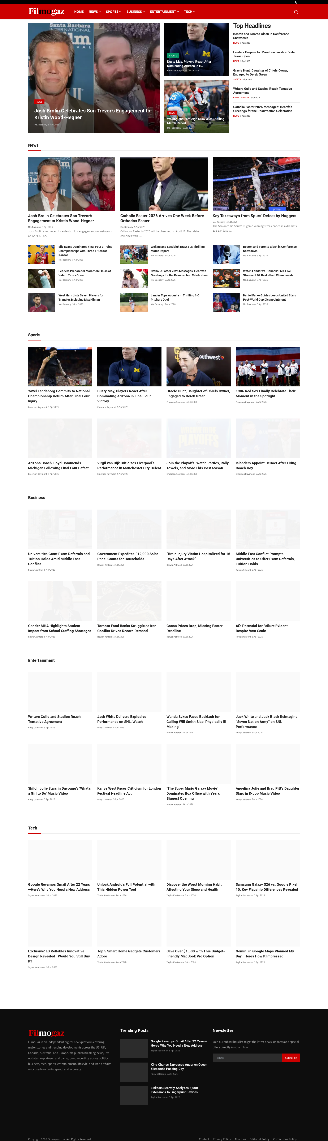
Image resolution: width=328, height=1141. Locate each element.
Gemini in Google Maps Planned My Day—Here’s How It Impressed (267, 949)
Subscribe (291, 1048)
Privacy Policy (221, 1130)
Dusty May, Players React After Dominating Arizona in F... (190, 63)
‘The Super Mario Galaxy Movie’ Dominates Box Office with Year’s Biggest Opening (197, 789)
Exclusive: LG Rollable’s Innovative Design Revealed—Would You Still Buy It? (59, 949)
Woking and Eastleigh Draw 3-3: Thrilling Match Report (191, 120)
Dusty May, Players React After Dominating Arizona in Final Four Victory (127, 394)
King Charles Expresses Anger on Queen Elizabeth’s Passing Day (179, 1057)
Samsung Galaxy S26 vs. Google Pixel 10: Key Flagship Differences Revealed (267, 882)
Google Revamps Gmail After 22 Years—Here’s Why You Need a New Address (58, 882)
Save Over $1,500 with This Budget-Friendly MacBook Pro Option (193, 949)
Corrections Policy (285, 1130)
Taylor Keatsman (37, 891)
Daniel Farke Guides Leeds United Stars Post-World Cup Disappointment (269, 298)
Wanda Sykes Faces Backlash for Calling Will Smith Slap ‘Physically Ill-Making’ (197, 714)
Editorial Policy (259, 1130)
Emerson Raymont (177, 70)
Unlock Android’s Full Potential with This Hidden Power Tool (127, 882)
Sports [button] (113, 11)
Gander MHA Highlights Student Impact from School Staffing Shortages (57, 623)
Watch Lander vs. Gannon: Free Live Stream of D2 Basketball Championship (269, 274)
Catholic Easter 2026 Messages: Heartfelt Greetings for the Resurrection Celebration (262, 109)
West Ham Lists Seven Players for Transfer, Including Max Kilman (81, 298)
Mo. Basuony (41, 124)
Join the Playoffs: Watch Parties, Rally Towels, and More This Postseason (195, 465)
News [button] (95, 11)
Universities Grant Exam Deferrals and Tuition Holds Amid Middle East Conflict (57, 556)
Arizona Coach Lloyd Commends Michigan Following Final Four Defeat (60, 465)
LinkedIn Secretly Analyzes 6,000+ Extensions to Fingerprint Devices (175, 1081)
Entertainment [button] (164, 11)
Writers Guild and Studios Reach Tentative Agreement (59, 714)
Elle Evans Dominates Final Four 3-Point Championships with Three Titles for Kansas (85, 251)
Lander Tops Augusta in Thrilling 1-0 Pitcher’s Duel (175, 298)
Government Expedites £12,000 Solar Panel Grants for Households (125, 556)
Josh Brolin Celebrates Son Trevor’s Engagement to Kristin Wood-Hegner (62, 219)
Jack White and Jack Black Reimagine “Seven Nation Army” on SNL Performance (264, 717)
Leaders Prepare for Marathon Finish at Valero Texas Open (85, 274)
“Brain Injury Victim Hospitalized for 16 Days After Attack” (196, 556)
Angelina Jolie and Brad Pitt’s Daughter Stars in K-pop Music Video (265, 786)
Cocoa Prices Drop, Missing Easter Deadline (192, 623)
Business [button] (135, 11)
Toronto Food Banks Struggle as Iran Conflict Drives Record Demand (124, 623)
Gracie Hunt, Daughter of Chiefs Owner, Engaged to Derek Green (260, 72)
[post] (94, 78)
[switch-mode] (297, 2)
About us (240, 1130)
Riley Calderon (36, 723)
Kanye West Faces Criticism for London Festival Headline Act (126, 786)
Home (79, 11)
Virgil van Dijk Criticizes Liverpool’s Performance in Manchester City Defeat (127, 465)
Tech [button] (189, 11)
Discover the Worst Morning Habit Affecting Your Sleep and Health (192, 882)
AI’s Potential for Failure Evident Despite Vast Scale (266, 623)
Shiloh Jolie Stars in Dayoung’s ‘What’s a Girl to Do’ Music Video (58, 786)
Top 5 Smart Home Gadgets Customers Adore (126, 949)
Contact (203, 1130)
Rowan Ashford (36, 565)
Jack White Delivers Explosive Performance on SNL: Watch (119, 714)
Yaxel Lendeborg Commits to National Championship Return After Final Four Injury (56, 397)
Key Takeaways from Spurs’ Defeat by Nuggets (248, 219)
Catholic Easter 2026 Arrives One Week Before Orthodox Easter (163, 219)
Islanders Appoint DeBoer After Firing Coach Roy (264, 465)
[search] (296, 12)
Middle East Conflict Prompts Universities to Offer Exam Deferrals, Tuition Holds (267, 556)
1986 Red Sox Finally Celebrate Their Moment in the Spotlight (264, 394)
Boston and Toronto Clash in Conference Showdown (270, 249)
